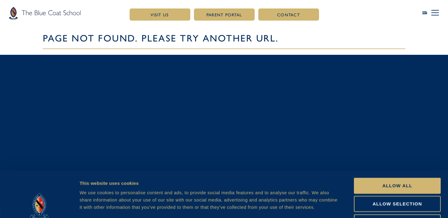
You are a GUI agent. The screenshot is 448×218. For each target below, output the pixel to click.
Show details (320, 206)
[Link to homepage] (45, 13)
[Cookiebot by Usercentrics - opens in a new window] (39, 206)
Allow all (397, 142)
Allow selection (397, 160)
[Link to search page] (427, 13)
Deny (397, 179)
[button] (435, 12)
